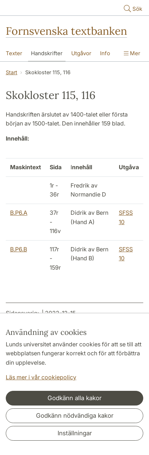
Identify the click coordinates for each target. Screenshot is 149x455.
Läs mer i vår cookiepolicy (41, 377)
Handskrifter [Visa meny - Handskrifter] (47, 53)
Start (11, 72)
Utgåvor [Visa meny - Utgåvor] (81, 53)
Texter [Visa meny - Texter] (14, 53)
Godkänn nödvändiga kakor (74, 415)
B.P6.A (18, 212)
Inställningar (75, 433)
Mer (132, 53)
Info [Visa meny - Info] (105, 53)
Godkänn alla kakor (74, 398)
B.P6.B (18, 249)
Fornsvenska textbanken (66, 31)
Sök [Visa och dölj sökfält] (132, 8)
